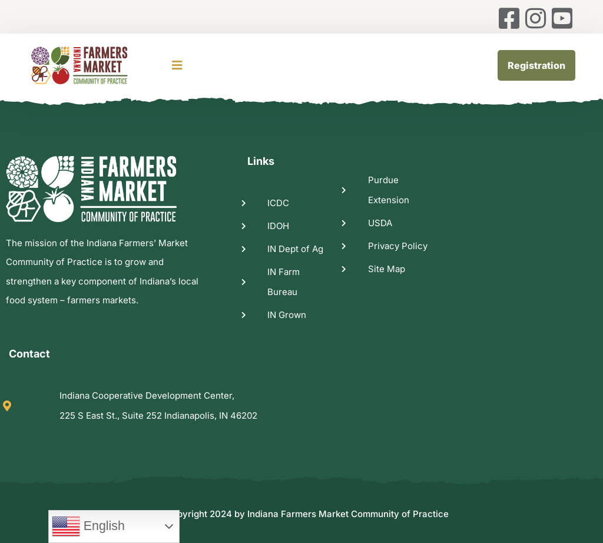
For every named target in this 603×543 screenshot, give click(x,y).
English (88, 526)
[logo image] (94, 65)
